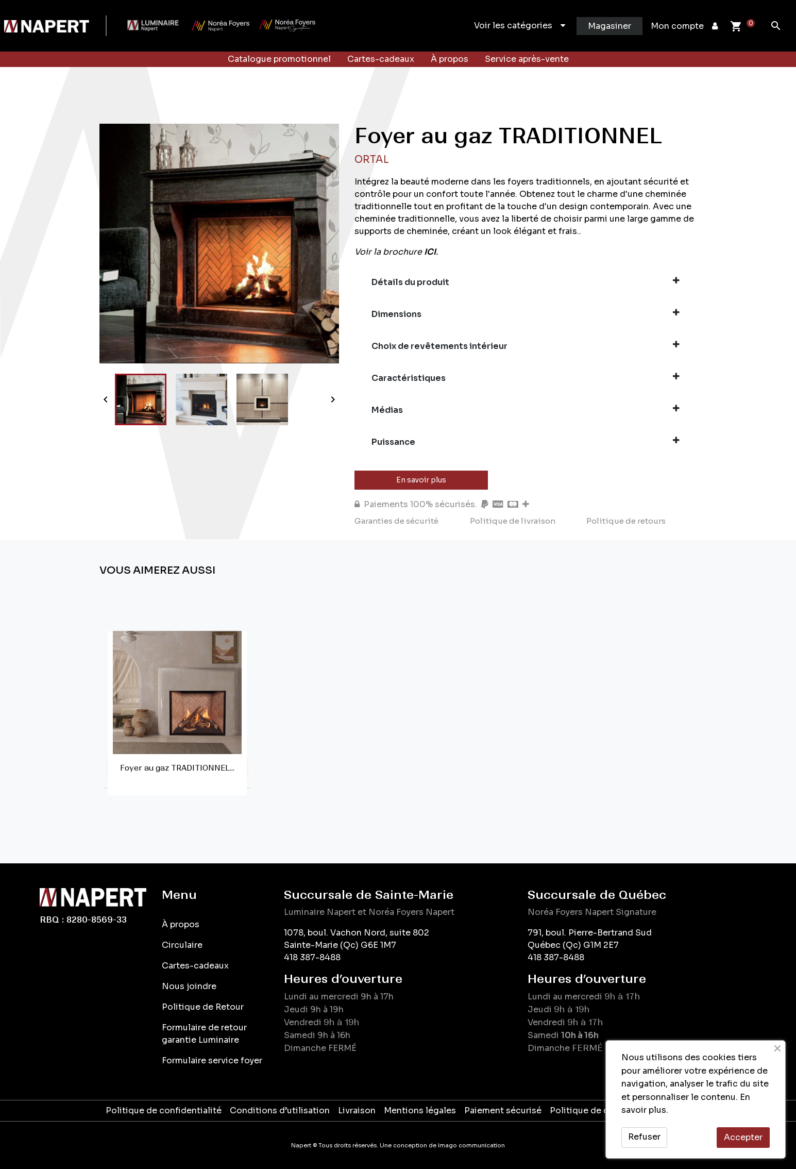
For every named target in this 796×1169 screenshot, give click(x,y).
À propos (449, 59)
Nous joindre (189, 986)
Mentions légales (420, 1110)
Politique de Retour (203, 1006)
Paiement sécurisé (502, 1110)
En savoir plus (421, 480)
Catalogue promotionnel (279, 59)
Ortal (371, 159)
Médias (525, 409)
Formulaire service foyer (212, 1060)
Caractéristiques (525, 377)
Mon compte (684, 26)
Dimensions (525, 314)
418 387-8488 (312, 957)
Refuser (644, 1136)
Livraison (357, 1110)
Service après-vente (527, 59)
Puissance (525, 441)
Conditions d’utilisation (280, 1110)
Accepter (743, 1137)
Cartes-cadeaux (380, 59)
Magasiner (609, 26)
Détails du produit (525, 282)
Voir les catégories (519, 25)
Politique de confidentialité (164, 1110)
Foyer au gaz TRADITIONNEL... (177, 768)
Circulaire (182, 945)
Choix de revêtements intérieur (525, 346)
